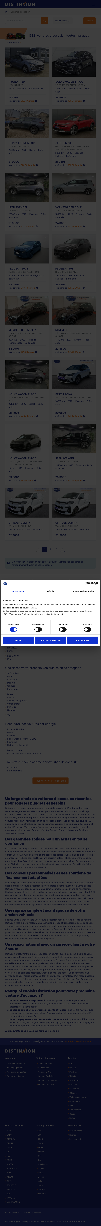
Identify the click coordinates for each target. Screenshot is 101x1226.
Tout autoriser (82, 640)
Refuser (18, 640)
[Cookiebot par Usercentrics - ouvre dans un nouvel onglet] (86, 584)
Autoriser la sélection (51, 640)
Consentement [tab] (17, 591)
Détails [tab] (50, 591)
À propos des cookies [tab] (83, 591)
